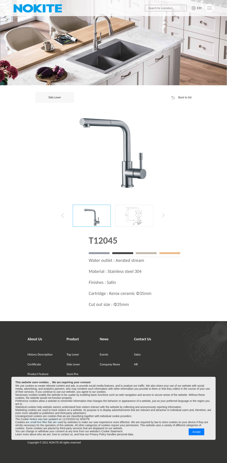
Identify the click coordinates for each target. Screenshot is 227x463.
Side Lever (73, 364)
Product (73, 339)
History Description (40, 354)
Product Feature (38, 374)
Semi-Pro (72, 374)
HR (136, 364)
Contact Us (142, 339)
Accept (196, 431)
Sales (137, 354)
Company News (110, 364)
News (104, 339)
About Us (35, 339)
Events (104, 354)
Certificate (34, 364)
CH (199, 8)
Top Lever (73, 354)
